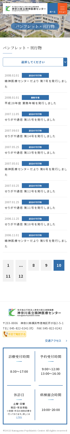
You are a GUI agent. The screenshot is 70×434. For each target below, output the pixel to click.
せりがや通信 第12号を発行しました (30, 191)
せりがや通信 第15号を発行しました (30, 119)
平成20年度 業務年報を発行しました (31, 103)
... (21, 265)
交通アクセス (53, 341)
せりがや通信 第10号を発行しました (30, 224)
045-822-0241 (19, 328)
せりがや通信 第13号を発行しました (30, 152)
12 (20, 276)
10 (59, 265)
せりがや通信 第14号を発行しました (30, 136)
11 (8, 276)
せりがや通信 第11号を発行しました (30, 208)
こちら (19, 416)
